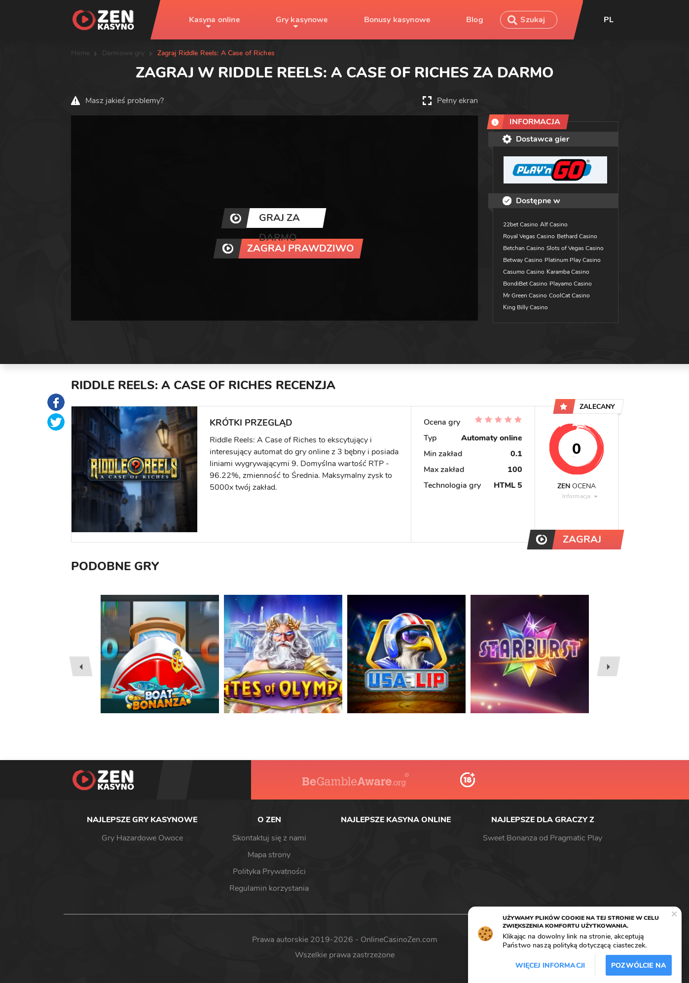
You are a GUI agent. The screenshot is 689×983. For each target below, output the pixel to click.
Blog (474, 19)
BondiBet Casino (525, 284)
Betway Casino (523, 260)
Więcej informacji (550, 965)
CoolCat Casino (569, 295)
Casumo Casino (523, 272)
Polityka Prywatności (269, 871)
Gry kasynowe (302, 19)
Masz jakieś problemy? (124, 100)
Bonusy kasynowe (397, 19)
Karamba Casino (567, 272)
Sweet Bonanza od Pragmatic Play (542, 838)
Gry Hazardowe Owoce (142, 838)
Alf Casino (554, 224)
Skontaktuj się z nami (269, 838)
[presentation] (80, 666)
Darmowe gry (123, 53)
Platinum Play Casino (572, 260)
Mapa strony (269, 854)
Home (80, 53)
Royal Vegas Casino (529, 236)
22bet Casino (520, 224)
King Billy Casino (525, 307)
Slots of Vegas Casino (575, 248)
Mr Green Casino (525, 295)
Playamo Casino (570, 284)
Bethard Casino (577, 236)
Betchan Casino (523, 248)
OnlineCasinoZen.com (399, 939)
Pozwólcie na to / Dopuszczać (638, 968)
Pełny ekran (457, 100)
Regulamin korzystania (269, 888)
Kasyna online (214, 19)
